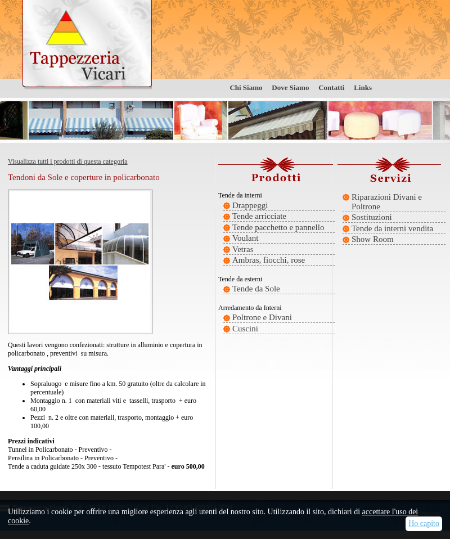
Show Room (373, 239)
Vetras (243, 249)
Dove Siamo (290, 87)
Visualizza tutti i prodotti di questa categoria (68, 161)
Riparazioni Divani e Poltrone (387, 201)
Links (363, 87)
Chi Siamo (246, 87)
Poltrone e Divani (262, 317)
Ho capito (423, 523)
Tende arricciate (259, 216)
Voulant (245, 237)
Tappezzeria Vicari (87, 45)
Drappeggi (250, 205)
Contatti (331, 87)
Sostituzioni (372, 217)
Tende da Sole (256, 288)
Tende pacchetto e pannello (278, 227)
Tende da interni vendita (392, 228)
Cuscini (245, 328)
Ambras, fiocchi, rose (268, 259)
